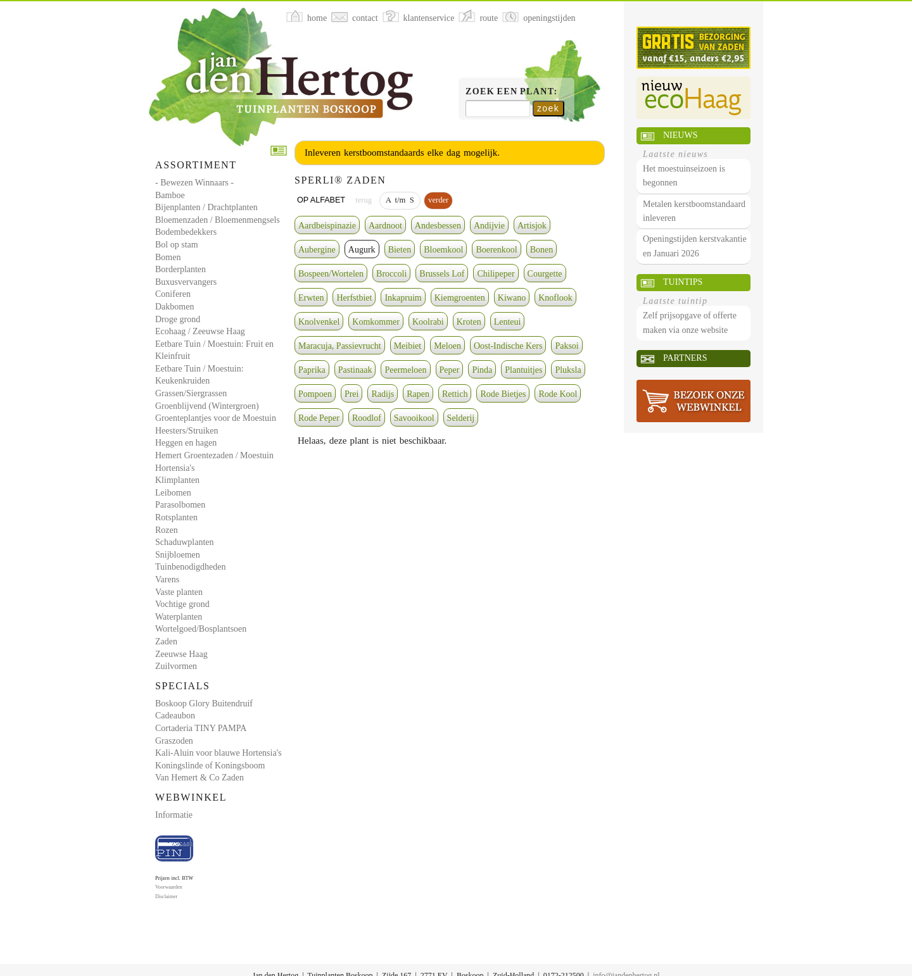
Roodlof (366, 418)
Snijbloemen (177, 555)
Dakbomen (174, 306)
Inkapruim (402, 298)
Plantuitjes (523, 370)
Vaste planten (179, 592)
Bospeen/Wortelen (331, 273)
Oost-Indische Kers (508, 346)
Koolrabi (428, 322)
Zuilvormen (176, 666)
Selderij (461, 418)
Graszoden (174, 741)
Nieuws (680, 135)
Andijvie (489, 225)
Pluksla (568, 370)
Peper (450, 370)
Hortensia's (174, 468)
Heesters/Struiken (186, 430)
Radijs (382, 394)
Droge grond (177, 319)
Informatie (174, 815)
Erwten (311, 298)
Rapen (418, 394)
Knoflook (555, 298)
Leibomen (173, 492)
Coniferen (173, 294)
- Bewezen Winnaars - (194, 182)
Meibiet (408, 346)
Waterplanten (178, 617)
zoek (548, 108)
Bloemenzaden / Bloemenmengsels (217, 220)
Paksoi (566, 346)
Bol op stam (176, 244)
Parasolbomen (180, 505)
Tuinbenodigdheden (190, 567)
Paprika (312, 370)
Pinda (482, 370)
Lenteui (507, 322)
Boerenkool (496, 249)
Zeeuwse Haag (181, 654)
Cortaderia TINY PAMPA (200, 728)
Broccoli (391, 273)
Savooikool (414, 418)
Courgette (545, 273)
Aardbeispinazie (327, 225)
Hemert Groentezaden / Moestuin (214, 455)
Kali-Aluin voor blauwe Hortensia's (218, 753)
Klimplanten (177, 480)
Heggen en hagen (186, 442)
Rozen (166, 530)
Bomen (167, 257)
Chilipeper (495, 273)
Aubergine (317, 249)
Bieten (400, 249)
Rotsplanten (176, 517)
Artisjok (532, 225)
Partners (685, 358)
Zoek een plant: (512, 91)
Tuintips (682, 282)
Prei (352, 394)
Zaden (166, 641)
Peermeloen (405, 370)
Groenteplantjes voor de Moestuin (215, 418)
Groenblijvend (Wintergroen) (207, 406)
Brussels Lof (441, 273)
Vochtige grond (182, 604)
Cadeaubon (175, 715)
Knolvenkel (318, 322)
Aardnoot (385, 225)
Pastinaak (355, 370)
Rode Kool (557, 394)
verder (438, 200)
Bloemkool (443, 249)
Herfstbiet (354, 298)
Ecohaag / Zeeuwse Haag (200, 331)
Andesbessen (438, 225)
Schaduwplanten (184, 542)
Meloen (447, 346)
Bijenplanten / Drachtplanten (206, 207)
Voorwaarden (168, 887)
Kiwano (512, 298)
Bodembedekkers (186, 232)
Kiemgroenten (459, 298)
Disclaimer (166, 896)
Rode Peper (318, 418)
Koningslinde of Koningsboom (210, 765)
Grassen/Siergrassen (191, 393)
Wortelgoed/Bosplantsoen (200, 629)
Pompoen (315, 394)
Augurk (362, 249)
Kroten (469, 322)
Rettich (454, 394)
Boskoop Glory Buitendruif (204, 703)
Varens (167, 579)
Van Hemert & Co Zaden (199, 777)
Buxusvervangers (186, 282)
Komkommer (376, 322)
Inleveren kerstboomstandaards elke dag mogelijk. (402, 152)
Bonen (542, 249)
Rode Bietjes (503, 394)
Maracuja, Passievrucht (339, 346)
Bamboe (170, 195)
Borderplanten (180, 269)
